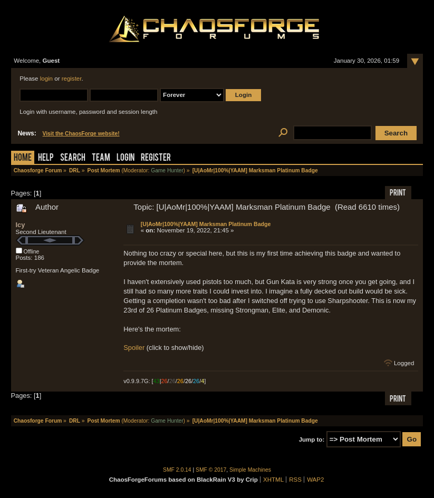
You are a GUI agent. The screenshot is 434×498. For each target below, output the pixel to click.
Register (156, 158)
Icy (20, 225)
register (72, 78)
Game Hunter (167, 170)
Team (101, 158)
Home (23, 158)
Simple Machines (250, 470)
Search (72, 158)
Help (46, 158)
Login (125, 158)
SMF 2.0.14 (177, 470)
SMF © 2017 (211, 470)
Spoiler (133, 347)
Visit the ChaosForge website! (81, 133)
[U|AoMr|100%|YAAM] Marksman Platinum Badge (206, 224)
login (46, 78)
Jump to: (312, 439)
